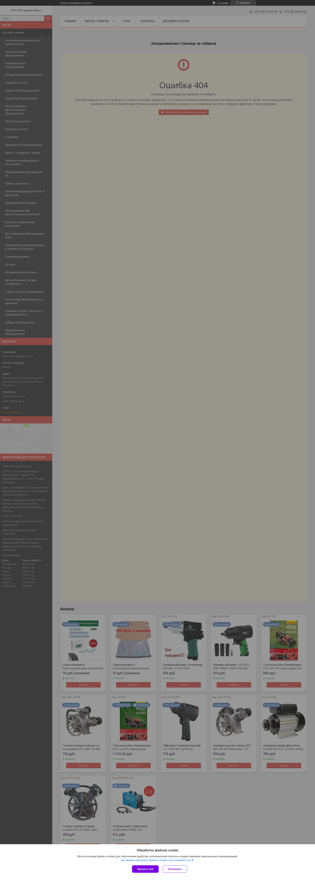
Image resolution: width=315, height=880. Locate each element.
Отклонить (175, 869)
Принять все (145, 869)
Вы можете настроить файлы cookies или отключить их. (156, 860)
